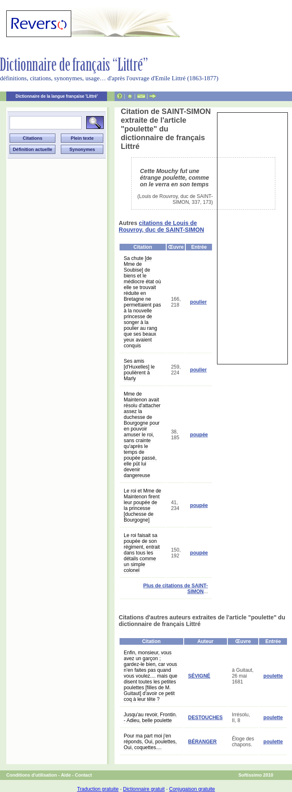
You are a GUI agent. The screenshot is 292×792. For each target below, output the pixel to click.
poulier (198, 302)
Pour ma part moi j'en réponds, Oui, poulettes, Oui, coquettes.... (150, 741)
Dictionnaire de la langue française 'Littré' (56, 96)
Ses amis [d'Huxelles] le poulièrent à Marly (139, 369)
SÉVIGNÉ (199, 676)
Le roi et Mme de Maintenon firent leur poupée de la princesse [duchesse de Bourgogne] (142, 505)
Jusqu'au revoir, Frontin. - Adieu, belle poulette (150, 717)
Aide (66, 774)
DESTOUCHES (205, 717)
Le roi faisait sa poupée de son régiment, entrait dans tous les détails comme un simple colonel (142, 552)
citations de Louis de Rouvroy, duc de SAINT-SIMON (161, 226)
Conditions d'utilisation (31, 774)
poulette (273, 676)
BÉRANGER (202, 742)
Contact (83, 774)
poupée (199, 435)
